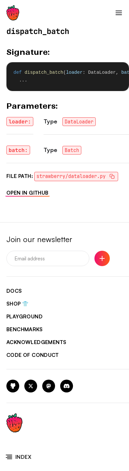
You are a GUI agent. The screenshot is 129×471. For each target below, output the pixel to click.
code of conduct (32, 355)
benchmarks (24, 329)
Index (18, 457)
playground (24, 316)
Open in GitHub (27, 192)
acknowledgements (36, 342)
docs (14, 291)
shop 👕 (17, 303)
